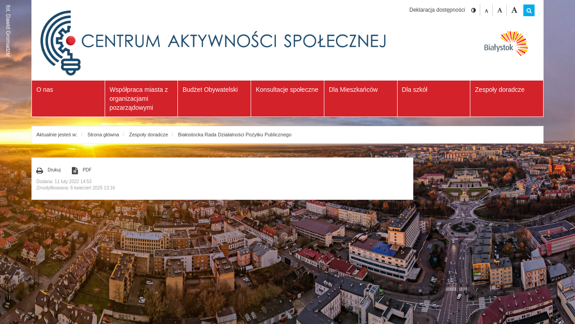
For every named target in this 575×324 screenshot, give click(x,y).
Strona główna (103, 134)
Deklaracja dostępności (437, 10)
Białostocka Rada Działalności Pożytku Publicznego (235, 134)
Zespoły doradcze (148, 134)
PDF (82, 170)
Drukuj (48, 170)
